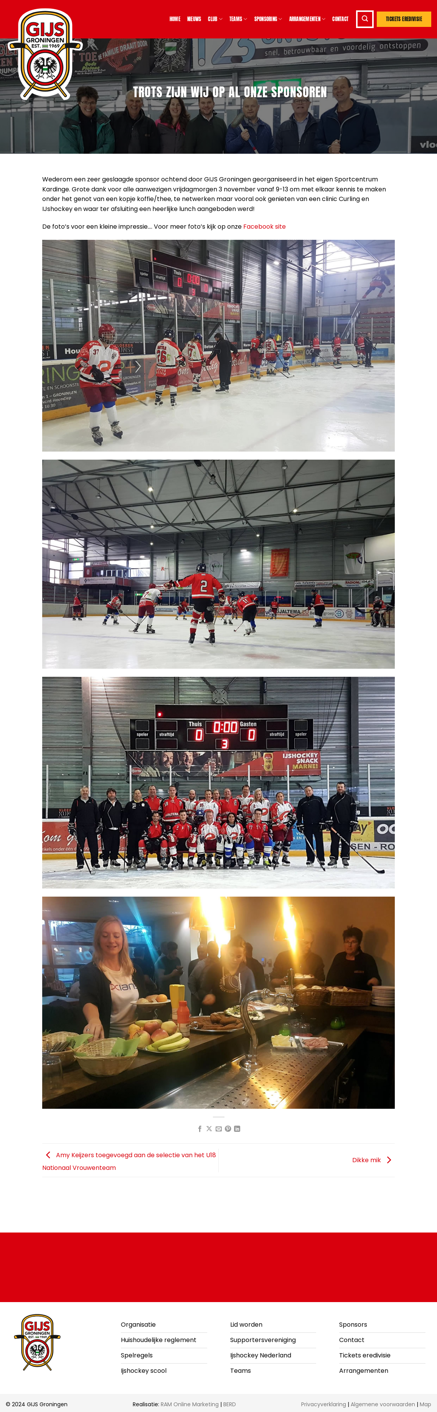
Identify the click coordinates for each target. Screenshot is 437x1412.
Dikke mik (373, 1160)
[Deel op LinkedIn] (237, 1129)
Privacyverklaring (323, 1404)
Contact (340, 19)
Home (175, 19)
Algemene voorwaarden (383, 1404)
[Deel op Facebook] (199, 1129)
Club (215, 19)
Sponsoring (268, 19)
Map (425, 1404)
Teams (238, 19)
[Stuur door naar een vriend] (218, 1129)
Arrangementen (307, 19)
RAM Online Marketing (190, 1404)
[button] (365, 19)
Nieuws (194, 19)
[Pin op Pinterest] (228, 1129)
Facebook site (264, 226)
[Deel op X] (209, 1129)
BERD (229, 1404)
